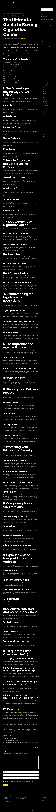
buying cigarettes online (31, 50)
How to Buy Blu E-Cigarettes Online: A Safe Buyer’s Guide (46, 17)
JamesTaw (43, 37)
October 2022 (45, 107)
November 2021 (45, 123)
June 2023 (44, 91)
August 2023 (44, 89)
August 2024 (45, 66)
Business (44, 134)
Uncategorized (21, 15)
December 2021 (45, 121)
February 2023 (45, 99)
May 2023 (44, 93)
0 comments (14, 15)
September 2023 (45, 87)
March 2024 (44, 75)
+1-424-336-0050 (20, 798)
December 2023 (45, 81)
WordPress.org (45, 148)
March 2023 (44, 97)
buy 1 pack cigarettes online (13, 13)
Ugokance (43, 49)
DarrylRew (43, 43)
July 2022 (44, 113)
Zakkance (43, 40)
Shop (13, 2)
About (9, 2)
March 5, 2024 (5, 11)
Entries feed (44, 144)
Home (4, 2)
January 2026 (45, 56)
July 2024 (44, 68)
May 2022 (44, 117)
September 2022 (45, 109)
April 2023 (44, 95)
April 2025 (44, 58)
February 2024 (45, 77)
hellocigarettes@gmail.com (21, 797)
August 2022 (44, 111)
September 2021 (45, 125)
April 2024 (44, 74)
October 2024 (45, 62)
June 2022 (44, 115)
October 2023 (45, 85)
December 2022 (45, 103)
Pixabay (23, 38)
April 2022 (44, 119)
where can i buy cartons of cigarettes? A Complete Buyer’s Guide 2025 (47, 27)
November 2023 (45, 83)
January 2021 (44, 129)
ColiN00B (19, 38)
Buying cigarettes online (18, 712)
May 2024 (44, 72)
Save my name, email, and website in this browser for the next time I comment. (18, 781)
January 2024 (45, 79)
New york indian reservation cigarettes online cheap (46, 31)
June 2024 (44, 70)
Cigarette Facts (19, 2)
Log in (43, 142)
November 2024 (45, 60)
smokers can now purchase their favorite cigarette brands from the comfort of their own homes (20, 47)
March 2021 (44, 127)
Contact (25, 2)
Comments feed (45, 146)
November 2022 (45, 105)
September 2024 (45, 64)
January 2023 (45, 101)
